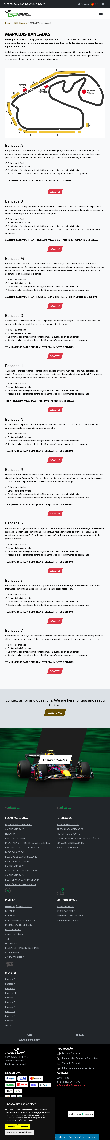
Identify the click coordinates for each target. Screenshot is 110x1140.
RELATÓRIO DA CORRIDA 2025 (20, 861)
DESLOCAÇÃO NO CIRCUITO (19, 924)
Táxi (7, 938)
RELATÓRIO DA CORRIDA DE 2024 (22, 879)
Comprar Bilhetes (55, 760)
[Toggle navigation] (101, 13)
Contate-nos (55, 712)
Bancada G (10, 979)
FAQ (29, 1035)
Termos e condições (14, 1060)
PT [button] (94, 4)
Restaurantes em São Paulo (70, 915)
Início (7, 22)
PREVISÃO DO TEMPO (16, 838)
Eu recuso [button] (24, 1127)
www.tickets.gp (29, 1039)
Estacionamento (13, 929)
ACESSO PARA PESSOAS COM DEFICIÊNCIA (78, 838)
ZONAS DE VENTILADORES (70, 842)
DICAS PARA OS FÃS (14, 852)
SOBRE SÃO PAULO (66, 911)
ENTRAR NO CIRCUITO (68, 824)
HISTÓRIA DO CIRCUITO (68, 833)
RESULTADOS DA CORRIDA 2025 (21, 870)
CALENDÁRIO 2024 (14, 875)
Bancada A (10, 983)
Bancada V (10, 1020)
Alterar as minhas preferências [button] (19, 1132)
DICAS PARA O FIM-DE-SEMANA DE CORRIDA (27, 842)
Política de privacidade (16, 1064)
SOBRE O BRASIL (65, 906)
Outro (8, 1025)
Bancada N (10, 1006)
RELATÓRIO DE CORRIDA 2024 (20, 884)
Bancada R (10, 1011)
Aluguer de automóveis (16, 934)
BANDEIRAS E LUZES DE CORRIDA (22, 847)
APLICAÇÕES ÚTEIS (14, 957)
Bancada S (10, 1016)
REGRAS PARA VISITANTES (70, 829)
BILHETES (54, 191)
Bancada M (10, 993)
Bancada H (10, 988)
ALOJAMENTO (12, 952)
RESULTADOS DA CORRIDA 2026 (21, 856)
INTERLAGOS (20, 22)
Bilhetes (80, 1035)
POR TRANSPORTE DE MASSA (20, 920)
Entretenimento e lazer (68, 920)
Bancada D (10, 997)
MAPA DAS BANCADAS (67, 847)
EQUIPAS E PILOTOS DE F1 (18, 824)
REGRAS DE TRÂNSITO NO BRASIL (22, 947)
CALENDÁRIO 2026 (14, 829)
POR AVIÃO (10, 915)
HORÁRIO (10, 833)
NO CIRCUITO (11, 943)
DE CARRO (10, 911)
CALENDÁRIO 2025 (14, 866)
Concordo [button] (11, 1127)
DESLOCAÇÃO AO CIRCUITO (18, 906)
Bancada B (10, 1002)
